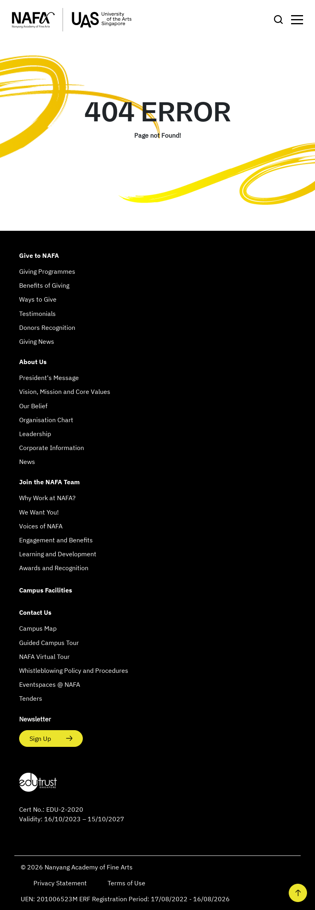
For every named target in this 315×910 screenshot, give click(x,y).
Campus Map (38, 628)
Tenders (30, 698)
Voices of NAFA (41, 526)
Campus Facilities (45, 590)
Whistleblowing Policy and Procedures (73, 670)
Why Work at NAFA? (47, 498)
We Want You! (39, 512)
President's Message (49, 378)
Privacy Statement (60, 883)
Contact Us (35, 612)
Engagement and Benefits (56, 540)
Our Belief (33, 406)
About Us (33, 362)
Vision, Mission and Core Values (64, 392)
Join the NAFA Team (49, 482)
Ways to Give (38, 299)
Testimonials (37, 314)
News (27, 462)
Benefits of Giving (44, 285)
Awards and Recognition (53, 568)
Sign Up (41, 738)
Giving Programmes (47, 271)
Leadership (35, 434)
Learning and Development (57, 554)
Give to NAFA (39, 255)
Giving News (36, 341)
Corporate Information (51, 448)
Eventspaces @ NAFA (49, 684)
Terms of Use (126, 883)
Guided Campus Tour (49, 643)
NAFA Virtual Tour (44, 657)
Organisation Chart (46, 420)
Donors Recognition (47, 327)
